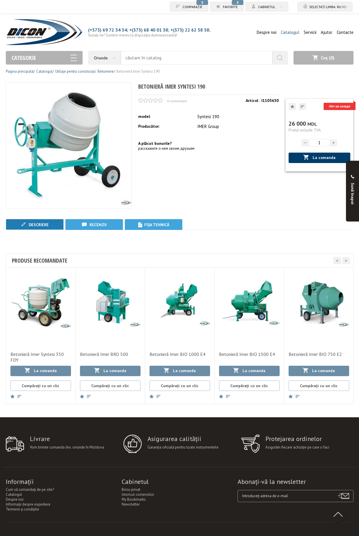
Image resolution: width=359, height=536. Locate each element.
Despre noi (266, 32)
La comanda (319, 157)
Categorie (44, 58)
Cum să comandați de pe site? (30, 489)
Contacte (345, 32)
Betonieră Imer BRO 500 (104, 354)
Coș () (323, 58)
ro (344, 7)
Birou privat (131, 489)
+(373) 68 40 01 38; (149, 30)
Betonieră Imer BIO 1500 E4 (247, 354)
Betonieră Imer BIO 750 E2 (315, 354)
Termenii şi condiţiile (22, 509)
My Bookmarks (134, 499)
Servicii (310, 32)
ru (339, 7)
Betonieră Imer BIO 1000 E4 (177, 354)
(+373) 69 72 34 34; (108, 30)
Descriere (35, 224)
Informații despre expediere (28, 504)
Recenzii (94, 224)
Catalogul (290, 32)
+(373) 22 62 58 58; (190, 30)
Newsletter (131, 504)
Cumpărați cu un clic (40, 385)
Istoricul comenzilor (138, 494)
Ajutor (326, 32)
